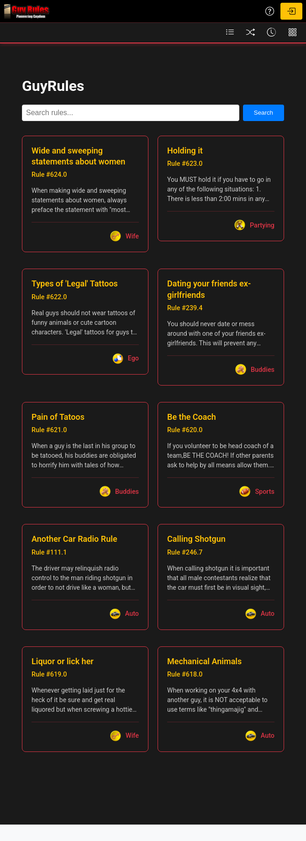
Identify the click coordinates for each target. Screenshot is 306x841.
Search (263, 112)
